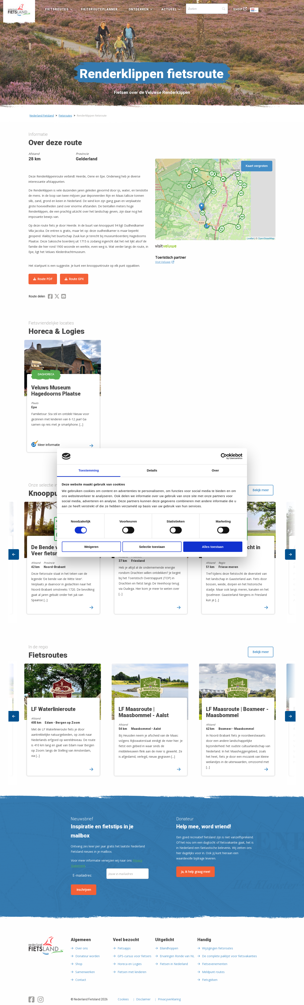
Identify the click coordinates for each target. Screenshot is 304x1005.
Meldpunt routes (213, 972)
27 (211, 173)
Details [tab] (152, 470)
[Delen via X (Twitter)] (57, 297)
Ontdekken (139, 9)
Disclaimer (143, 999)
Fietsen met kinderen (132, 972)
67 (238, 226)
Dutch (254, 10)
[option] (65, 400)
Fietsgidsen (209, 980)
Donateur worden (87, 956)
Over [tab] (215, 470)
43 (241, 193)
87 (196, 170)
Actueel (169, 9)
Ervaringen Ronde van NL (177, 956)
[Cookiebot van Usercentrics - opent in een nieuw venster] (223, 456)
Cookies (123, 999)
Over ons (81, 948)
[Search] (207, 8)
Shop (237, 9)
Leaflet (250, 238)
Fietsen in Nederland (174, 964)
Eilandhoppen (169, 948)
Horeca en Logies (130, 964)
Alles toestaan (213, 547)
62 (202, 212)
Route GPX (76, 279)
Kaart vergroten (257, 166)
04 (240, 182)
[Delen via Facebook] (50, 297)
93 (244, 185)
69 (242, 216)
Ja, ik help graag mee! (195, 872)
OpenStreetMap (266, 238)
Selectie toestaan (152, 547)
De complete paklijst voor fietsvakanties (229, 956)
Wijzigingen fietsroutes (217, 948)
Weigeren (91, 547)
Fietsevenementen (214, 964)
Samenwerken (85, 972)
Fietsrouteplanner (99, 9)
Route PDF (44, 279)
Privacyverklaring (169, 999)
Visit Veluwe (164, 262)
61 (213, 191)
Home (19, 10)
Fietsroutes (57, 9)
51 (222, 228)
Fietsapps (124, 948)
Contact (80, 980)
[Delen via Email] (63, 297)
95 (223, 179)
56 (209, 183)
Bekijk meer (260, 490)
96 (189, 186)
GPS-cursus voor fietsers (134, 956)
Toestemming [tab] (89, 470)
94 (237, 174)
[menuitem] (19, 10)
